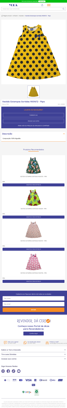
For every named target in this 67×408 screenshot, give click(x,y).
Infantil (15, 16)
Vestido (21, 16)
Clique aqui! (42, 1)
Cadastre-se (33, 115)
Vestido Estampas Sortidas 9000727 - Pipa (33, 241)
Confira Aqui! (33, 333)
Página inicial (7, 16)
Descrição (7, 133)
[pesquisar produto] (63, 9)
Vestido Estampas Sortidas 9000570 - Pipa (33, 176)
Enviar (33, 310)
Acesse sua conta (33, 121)
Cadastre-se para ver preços (33, 184)
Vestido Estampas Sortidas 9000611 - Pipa (33, 209)
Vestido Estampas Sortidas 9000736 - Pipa (33, 273)
